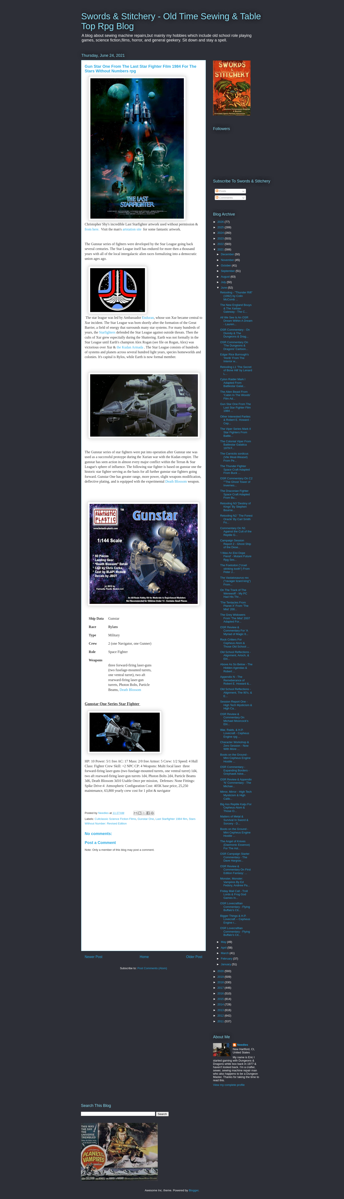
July (224, 282)
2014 (221, 1004)
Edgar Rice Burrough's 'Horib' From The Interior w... (234, 358)
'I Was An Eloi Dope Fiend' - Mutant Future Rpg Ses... (235, 556)
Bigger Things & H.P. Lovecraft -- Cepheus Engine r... (235, 919)
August (226, 276)
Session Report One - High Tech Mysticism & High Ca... (236, 705)
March (225, 953)
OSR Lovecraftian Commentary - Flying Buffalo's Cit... (235, 907)
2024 (221, 232)
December (228, 254)
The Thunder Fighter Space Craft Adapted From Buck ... (235, 469)
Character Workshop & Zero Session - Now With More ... (234, 745)
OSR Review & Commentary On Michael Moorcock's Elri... (234, 719)
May (224, 942)
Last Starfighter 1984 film (171, 819)
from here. (92, 229)
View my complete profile (229, 1085)
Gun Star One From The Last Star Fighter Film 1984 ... (235, 407)
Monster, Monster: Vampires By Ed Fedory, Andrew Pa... (235, 882)
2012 (221, 1015)
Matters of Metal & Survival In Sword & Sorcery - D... (234, 820)
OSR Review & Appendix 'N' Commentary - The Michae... (236, 783)
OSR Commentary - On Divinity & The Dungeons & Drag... (235, 333)
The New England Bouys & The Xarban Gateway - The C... (235, 308)
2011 (221, 1021)
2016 (221, 993)
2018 (221, 982)
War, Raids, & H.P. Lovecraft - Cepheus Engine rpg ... (234, 733)
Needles (242, 1044)
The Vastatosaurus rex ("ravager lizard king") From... (235, 581)
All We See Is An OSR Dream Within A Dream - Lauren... (236, 321)
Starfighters (107, 332)
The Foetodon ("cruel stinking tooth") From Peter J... (235, 569)
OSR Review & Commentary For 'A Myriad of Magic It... (234, 631)
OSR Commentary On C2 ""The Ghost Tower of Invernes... (236, 482)
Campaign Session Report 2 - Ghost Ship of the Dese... (235, 544)
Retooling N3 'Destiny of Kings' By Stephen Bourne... (235, 507)
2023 (221, 238)
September (228, 271)
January (226, 964)
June (224, 287)
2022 (221, 244)
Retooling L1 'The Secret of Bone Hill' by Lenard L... (236, 370)
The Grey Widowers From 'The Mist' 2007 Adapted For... (235, 618)
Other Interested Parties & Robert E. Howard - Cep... (235, 420)
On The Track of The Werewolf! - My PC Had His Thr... (233, 593)
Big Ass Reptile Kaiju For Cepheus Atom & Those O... (235, 808)
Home (144, 957)
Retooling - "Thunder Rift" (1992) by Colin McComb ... (236, 296)
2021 (221, 249)
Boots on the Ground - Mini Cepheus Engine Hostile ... (235, 758)
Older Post (194, 957)
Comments (224, 197)
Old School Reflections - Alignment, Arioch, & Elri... (235, 655)
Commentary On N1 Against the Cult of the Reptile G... (235, 531)
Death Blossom (176, 481)
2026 (221, 221)
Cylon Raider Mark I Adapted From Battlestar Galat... (232, 383)
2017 (221, 987)
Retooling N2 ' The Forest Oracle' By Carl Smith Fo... (236, 519)
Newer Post (93, 957)
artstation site (132, 229)
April (224, 947)
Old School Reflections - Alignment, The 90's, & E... (236, 692)
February (227, 958)
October (226, 265)
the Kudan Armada (130, 347)
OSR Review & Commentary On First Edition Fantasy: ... (235, 870)
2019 (221, 976)
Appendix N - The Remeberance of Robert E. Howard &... (235, 680)
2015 (221, 999)
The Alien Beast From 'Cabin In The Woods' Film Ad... (235, 395)
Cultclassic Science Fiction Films (115, 819)
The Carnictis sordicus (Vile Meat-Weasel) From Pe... (234, 457)
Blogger (193, 1190)
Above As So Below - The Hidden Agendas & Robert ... (236, 668)
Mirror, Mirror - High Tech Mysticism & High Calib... (236, 795)
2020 (221, 971)
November (228, 260)
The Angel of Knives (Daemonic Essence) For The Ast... (235, 845)
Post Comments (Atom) (152, 968)
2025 (221, 227)
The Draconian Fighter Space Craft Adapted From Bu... (235, 494)
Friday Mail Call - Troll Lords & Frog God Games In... (234, 894)
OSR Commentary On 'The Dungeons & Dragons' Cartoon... (234, 346)
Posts (221, 191)
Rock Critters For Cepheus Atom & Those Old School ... (234, 643)
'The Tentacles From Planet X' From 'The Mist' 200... (234, 606)
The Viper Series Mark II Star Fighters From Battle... (235, 432)
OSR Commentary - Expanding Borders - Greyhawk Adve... (234, 770)
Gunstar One (146, 819)
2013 (221, 1010)
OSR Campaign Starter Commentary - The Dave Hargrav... (234, 857)
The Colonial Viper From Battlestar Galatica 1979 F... (235, 445)
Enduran (148, 317)
